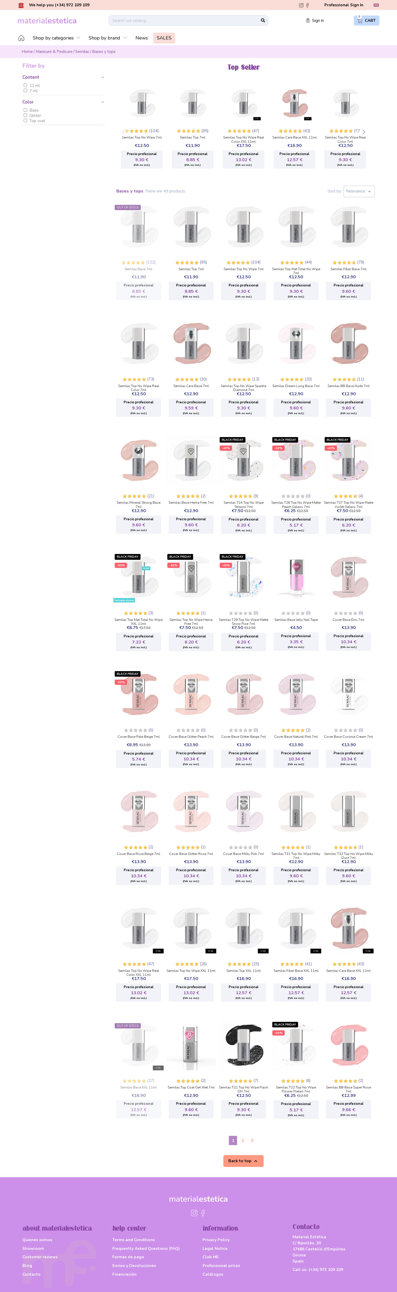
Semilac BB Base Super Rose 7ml (348, 1088)
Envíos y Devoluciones (134, 1265)
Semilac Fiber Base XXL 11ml (296, 971)
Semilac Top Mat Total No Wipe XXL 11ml (138, 620)
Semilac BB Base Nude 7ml (349, 386)
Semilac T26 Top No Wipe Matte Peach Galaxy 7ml (296, 503)
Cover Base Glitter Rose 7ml (191, 854)
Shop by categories (57, 38)
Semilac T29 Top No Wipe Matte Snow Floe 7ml (243, 620)
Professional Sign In (343, 5)
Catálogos (213, 1274)
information (220, 1229)
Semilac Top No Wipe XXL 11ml (191, 971)
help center (129, 1229)
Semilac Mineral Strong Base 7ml (138, 503)
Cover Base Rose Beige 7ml (138, 854)
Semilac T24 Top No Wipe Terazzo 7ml (244, 503)
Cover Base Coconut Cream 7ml (348, 737)
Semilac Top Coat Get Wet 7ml (191, 1088)
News (141, 38)
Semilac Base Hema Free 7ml (191, 503)
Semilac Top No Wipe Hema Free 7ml (191, 620)
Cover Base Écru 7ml (348, 620)
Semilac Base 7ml (138, 269)
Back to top (243, 1161)
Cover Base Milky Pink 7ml (243, 854)
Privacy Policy (216, 1240)
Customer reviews (40, 1257)
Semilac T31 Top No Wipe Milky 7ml (296, 854)
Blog (27, 1265)
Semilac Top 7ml (192, 138)
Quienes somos (37, 1240)
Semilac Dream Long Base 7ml (296, 386)
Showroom (33, 1248)
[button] (363, 132)
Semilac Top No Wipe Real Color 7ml (345, 138)
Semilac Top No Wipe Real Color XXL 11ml (243, 138)
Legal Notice (215, 1248)
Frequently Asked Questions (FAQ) (146, 1248)
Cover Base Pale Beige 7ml (139, 737)
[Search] (188, 20)
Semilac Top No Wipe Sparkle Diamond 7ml (243, 386)
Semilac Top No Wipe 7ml (142, 138)
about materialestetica (57, 1229)
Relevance (359, 191)
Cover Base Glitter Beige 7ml (243, 737)
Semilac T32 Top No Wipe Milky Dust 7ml (348, 854)
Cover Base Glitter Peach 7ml (191, 737)
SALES (164, 38)
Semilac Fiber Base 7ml (348, 269)
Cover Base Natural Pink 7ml (296, 737)
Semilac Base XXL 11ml (138, 1088)
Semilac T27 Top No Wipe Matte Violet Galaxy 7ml (348, 503)
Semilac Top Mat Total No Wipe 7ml (296, 269)
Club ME (211, 1257)
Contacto (31, 1274)
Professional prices (221, 1265)
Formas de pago (128, 1257)
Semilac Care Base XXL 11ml (294, 138)
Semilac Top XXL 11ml (243, 971)
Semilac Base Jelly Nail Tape (296, 620)
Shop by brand (108, 38)
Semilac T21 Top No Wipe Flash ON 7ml (243, 1088)
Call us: (318, 1269)
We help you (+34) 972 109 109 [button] (53, 5)
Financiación (124, 1274)
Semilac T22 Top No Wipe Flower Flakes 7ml (296, 1088)
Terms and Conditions (133, 1240)
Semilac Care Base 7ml (191, 386)
